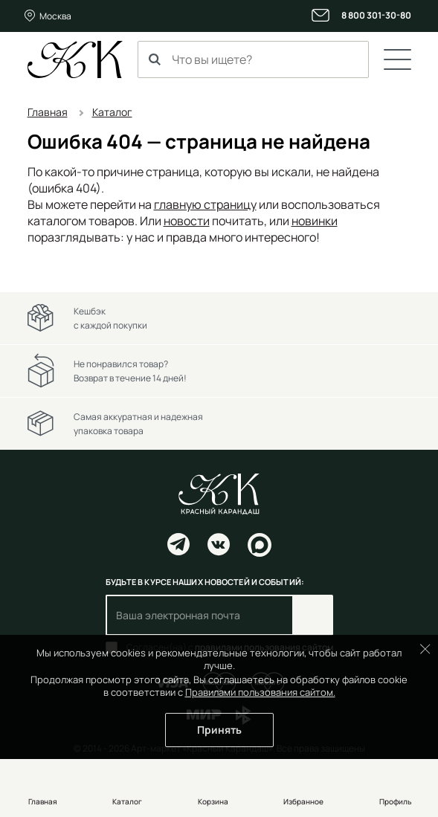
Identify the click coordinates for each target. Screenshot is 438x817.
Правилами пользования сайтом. (260, 692)
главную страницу (205, 204)
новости (187, 221)
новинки (315, 221)
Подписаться (312, 615)
